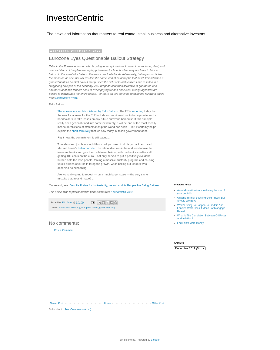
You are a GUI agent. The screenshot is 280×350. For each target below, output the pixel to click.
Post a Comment (63, 230)
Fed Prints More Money (190, 223)
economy (75, 207)
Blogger (155, 339)
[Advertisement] (107, 266)
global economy (107, 207)
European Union (89, 207)
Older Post (158, 303)
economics (64, 207)
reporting (137, 111)
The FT (124, 111)
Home (107, 303)
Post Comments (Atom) (77, 309)
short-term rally (81, 131)
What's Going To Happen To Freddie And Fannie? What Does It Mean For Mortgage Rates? (201, 208)
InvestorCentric (75, 18)
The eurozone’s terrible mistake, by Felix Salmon (87, 111)
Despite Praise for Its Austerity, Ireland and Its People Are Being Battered (115, 185)
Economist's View (122, 191)
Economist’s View (66, 97)
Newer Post (56, 303)
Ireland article (86, 148)
